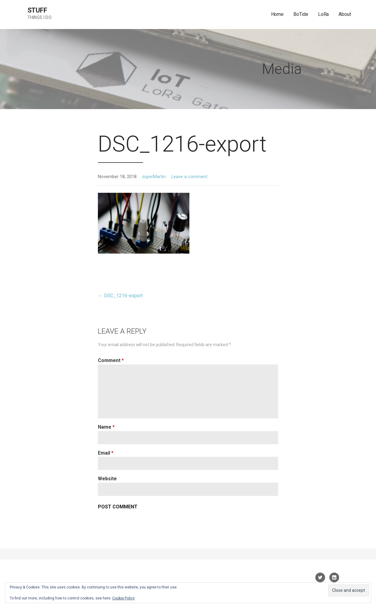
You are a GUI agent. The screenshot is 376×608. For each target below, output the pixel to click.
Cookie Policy (123, 598)
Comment (111, 360)
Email (105, 453)
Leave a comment (189, 176)
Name (106, 427)
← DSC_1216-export (120, 296)
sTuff (37, 10)
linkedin (334, 577)
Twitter (320, 577)
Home (277, 14)
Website (107, 479)
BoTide (300, 14)
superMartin (154, 176)
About (344, 14)
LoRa (323, 14)
